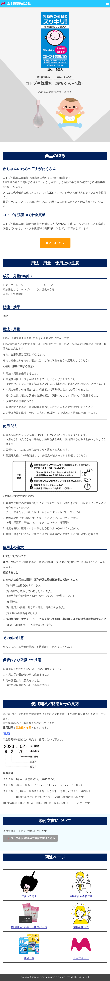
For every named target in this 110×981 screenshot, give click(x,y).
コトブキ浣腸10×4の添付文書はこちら (32, 838)
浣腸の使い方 (81, 927)
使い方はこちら (55, 242)
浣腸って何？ (29, 896)
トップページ (81, 958)
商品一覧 (29, 958)
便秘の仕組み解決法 (81, 896)
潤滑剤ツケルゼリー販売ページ (29, 927)
